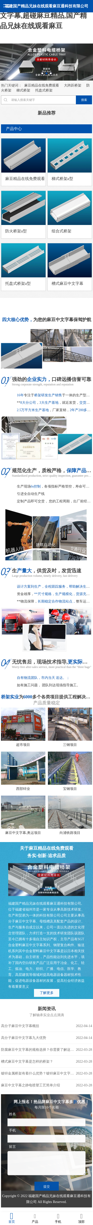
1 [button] (42, 73)
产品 (35, 1218)
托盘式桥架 (44, 90)
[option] (46, 62)
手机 (58, 1218)
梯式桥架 (23, 90)
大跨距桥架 (72, 85)
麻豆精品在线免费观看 (41, 85)
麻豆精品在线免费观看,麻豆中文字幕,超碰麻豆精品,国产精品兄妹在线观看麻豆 (46, 15)
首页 (11, 1218)
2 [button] (46, 73)
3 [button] (51, 73)
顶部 (81, 1218)
